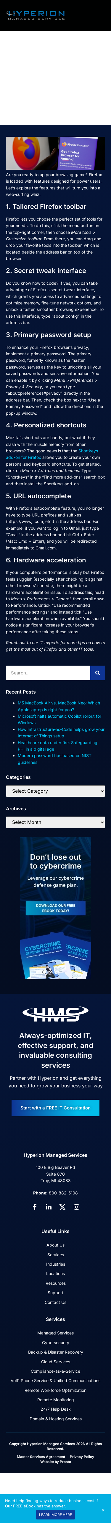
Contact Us (55, 1302)
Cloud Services (55, 1361)
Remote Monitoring (55, 1399)
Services (55, 1254)
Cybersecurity (55, 1342)
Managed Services (55, 1332)
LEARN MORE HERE (55, 1514)
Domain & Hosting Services (56, 1418)
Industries (55, 1264)
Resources (56, 1283)
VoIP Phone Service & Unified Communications (55, 1380)
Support (55, 1292)
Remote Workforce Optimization (55, 1390)
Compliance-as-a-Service (55, 1371)
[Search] (97, 673)
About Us (55, 1244)
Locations (55, 1273)
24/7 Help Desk (56, 1409)
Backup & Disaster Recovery (55, 1351)
